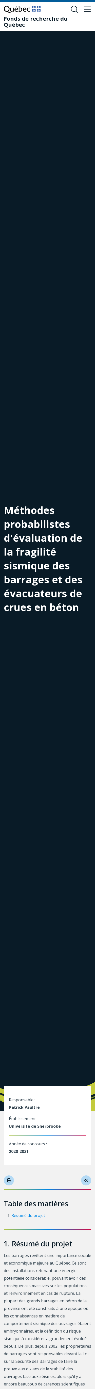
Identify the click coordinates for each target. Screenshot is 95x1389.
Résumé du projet (28, 1215)
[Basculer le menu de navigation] (87, 9)
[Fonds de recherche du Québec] (44, 21)
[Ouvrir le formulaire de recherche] (75, 9)
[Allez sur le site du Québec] (22, 9)
